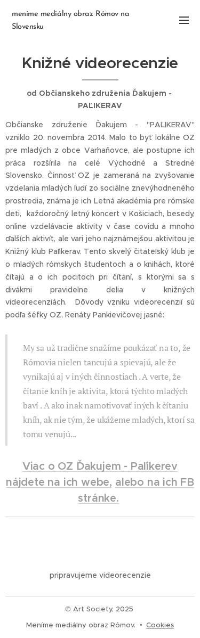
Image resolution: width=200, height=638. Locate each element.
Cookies (160, 624)
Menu (184, 20)
